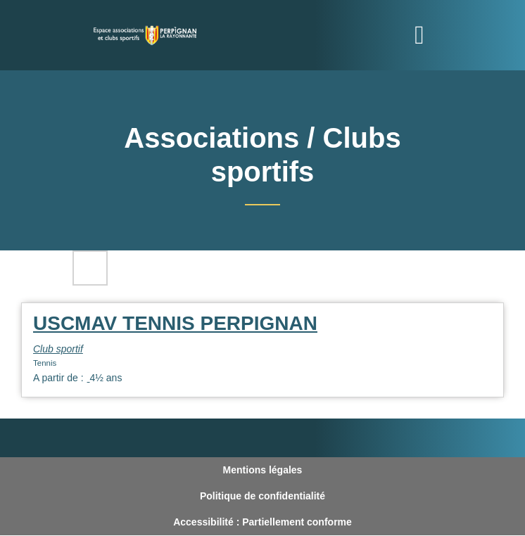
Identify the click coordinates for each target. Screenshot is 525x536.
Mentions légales (263, 470)
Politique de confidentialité (262, 496)
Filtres (90, 268)
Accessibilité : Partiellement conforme (262, 522)
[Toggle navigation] (419, 35)
